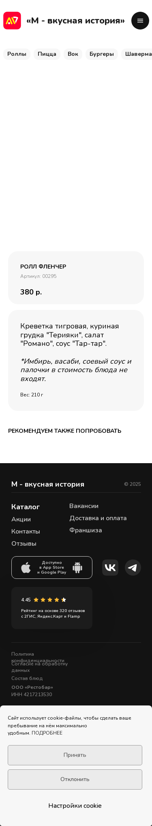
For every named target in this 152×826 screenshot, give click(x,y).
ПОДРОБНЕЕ (47, 733)
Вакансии (83, 506)
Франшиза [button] (85, 530)
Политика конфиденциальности (37, 657)
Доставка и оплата (98, 518)
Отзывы (23, 543)
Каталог (25, 507)
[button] (140, 21)
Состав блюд (27, 678)
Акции (21, 519)
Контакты (25, 531)
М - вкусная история (47, 484)
